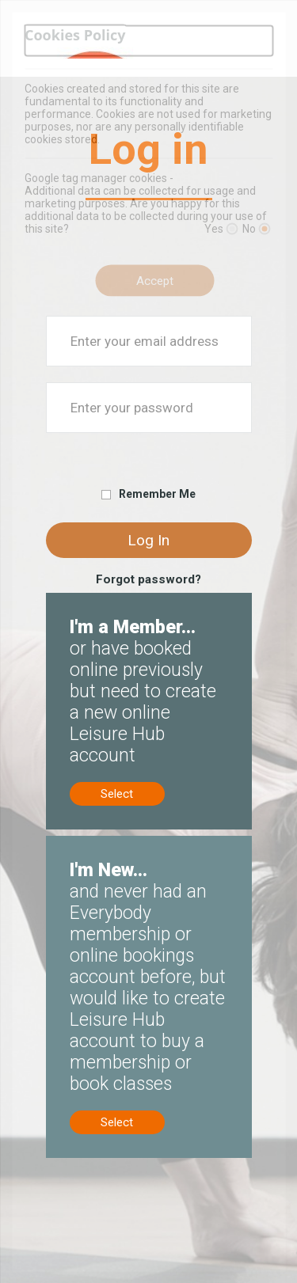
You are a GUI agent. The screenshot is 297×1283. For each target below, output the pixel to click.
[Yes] (232, 229)
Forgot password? (148, 579)
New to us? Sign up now (110, 843)
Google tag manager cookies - (99, 178)
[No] (264, 229)
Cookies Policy (75, 34)
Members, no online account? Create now (142, 607)
